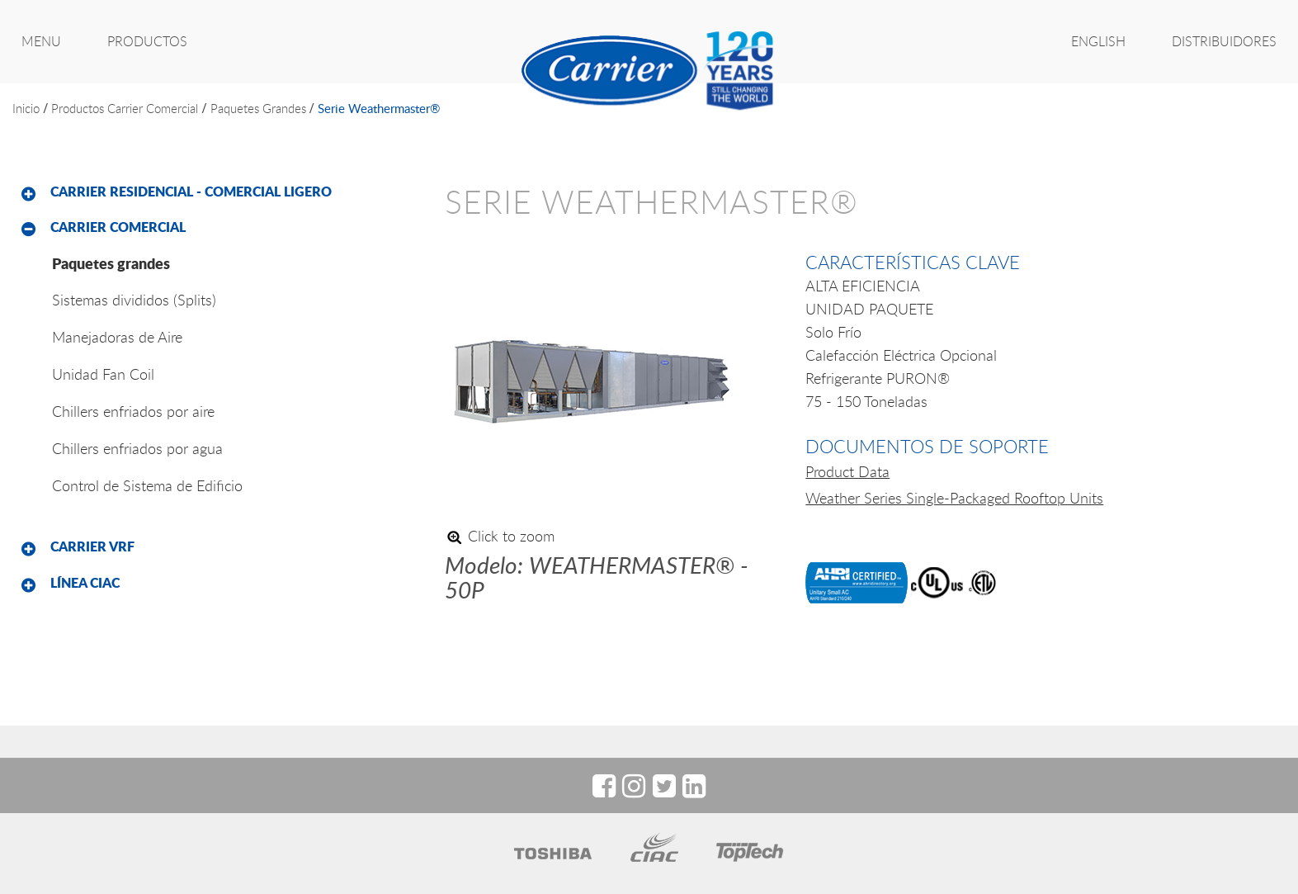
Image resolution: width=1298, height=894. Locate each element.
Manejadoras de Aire (117, 337)
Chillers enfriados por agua (137, 448)
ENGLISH (1098, 41)
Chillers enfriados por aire (133, 411)
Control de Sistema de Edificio (147, 485)
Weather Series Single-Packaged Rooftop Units (954, 498)
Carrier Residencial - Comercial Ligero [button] (191, 191)
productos (77, 108)
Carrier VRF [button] (92, 546)
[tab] (216, 192)
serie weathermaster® (379, 108)
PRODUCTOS (147, 41)
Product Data (847, 471)
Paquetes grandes (258, 108)
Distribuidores (1224, 41)
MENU (41, 41)
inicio (26, 108)
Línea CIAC (85, 582)
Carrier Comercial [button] (118, 227)
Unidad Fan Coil (103, 374)
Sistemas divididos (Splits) (134, 299)
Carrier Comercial (152, 108)
